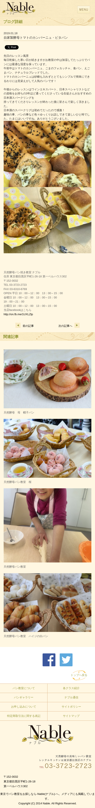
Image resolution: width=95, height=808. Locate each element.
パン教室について (24, 688)
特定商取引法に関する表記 (23, 715)
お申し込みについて (23, 706)
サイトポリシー (71, 706)
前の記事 (24, 325)
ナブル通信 (71, 697)
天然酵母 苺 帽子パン (19, 412)
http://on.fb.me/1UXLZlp (18, 314)
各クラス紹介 (71, 688)
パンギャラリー (23, 697)
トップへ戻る (79, 675)
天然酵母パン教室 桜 (17, 482)
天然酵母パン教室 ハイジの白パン (26, 636)
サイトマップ (71, 715)
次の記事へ (69, 325)
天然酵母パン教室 (15, 566)
